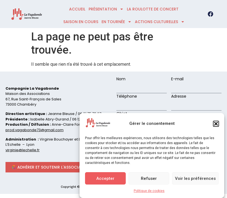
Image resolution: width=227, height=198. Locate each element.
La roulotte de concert (153, 9)
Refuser (149, 178)
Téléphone (126, 96)
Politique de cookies (149, 191)
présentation (106, 9)
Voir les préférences (195, 178)
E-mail (177, 79)
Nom (120, 79)
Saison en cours (80, 21)
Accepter (105, 178)
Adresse (178, 96)
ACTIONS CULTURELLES (160, 21)
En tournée (117, 21)
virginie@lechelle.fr (23, 150)
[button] (216, 124)
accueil (77, 9)
